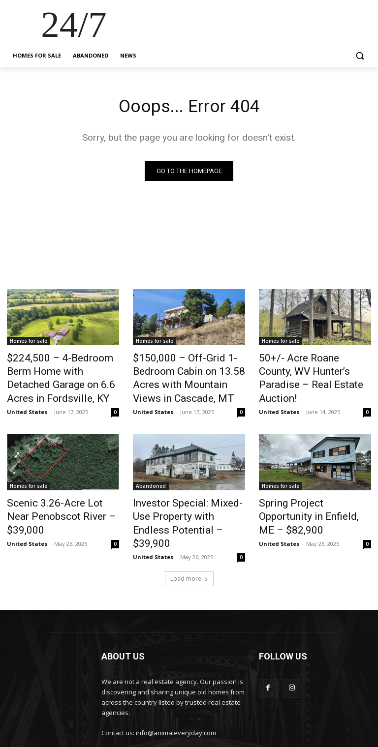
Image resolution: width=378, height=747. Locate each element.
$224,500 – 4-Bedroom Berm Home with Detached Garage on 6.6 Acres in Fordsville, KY (61, 370)
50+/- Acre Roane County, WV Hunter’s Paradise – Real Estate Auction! (313, 370)
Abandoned (151, 477)
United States (27, 392)
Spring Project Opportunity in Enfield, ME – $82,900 (312, 499)
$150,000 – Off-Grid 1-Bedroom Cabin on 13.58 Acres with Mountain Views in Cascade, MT (187, 375)
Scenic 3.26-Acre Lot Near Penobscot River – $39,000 (57, 499)
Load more (189, 549)
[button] (359, 55)
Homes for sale (28, 342)
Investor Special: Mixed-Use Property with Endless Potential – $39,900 (184, 504)
